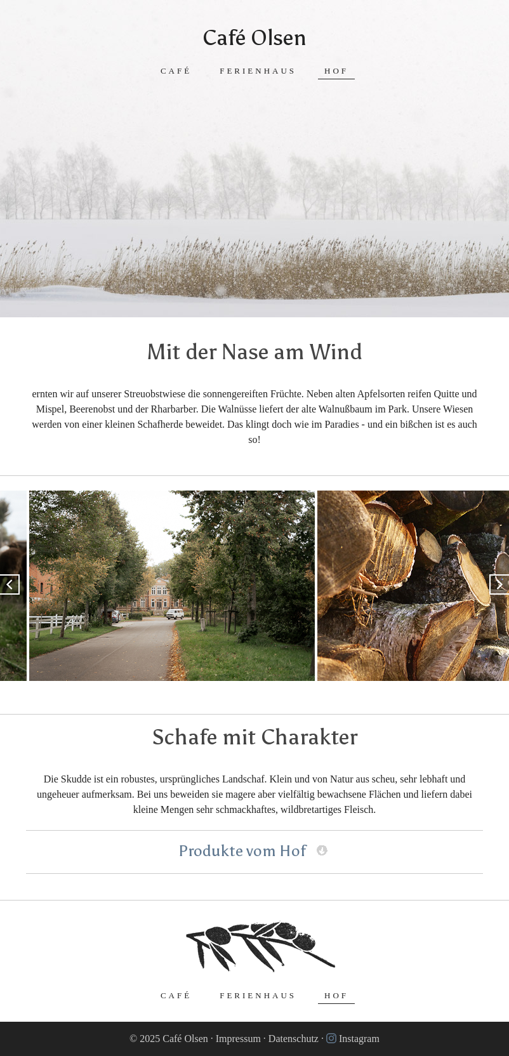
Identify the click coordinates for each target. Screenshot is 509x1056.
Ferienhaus (258, 71)
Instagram (359, 1038)
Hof (336, 71)
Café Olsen (254, 38)
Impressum (238, 1038)
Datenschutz (293, 1038)
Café (176, 71)
